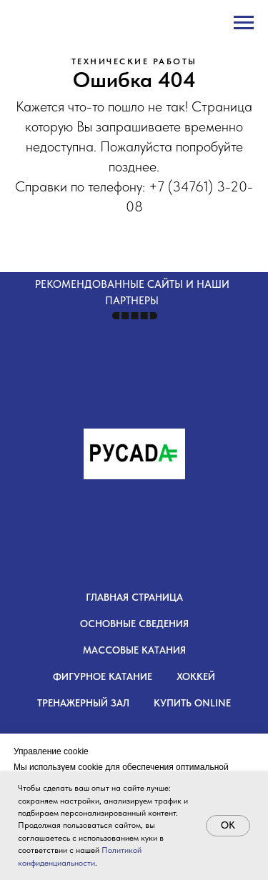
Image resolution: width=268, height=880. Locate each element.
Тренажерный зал (83, 703)
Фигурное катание (102, 676)
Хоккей (196, 676)
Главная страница (134, 597)
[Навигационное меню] (244, 23)
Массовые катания (134, 650)
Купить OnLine (192, 703)
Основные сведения (134, 623)
